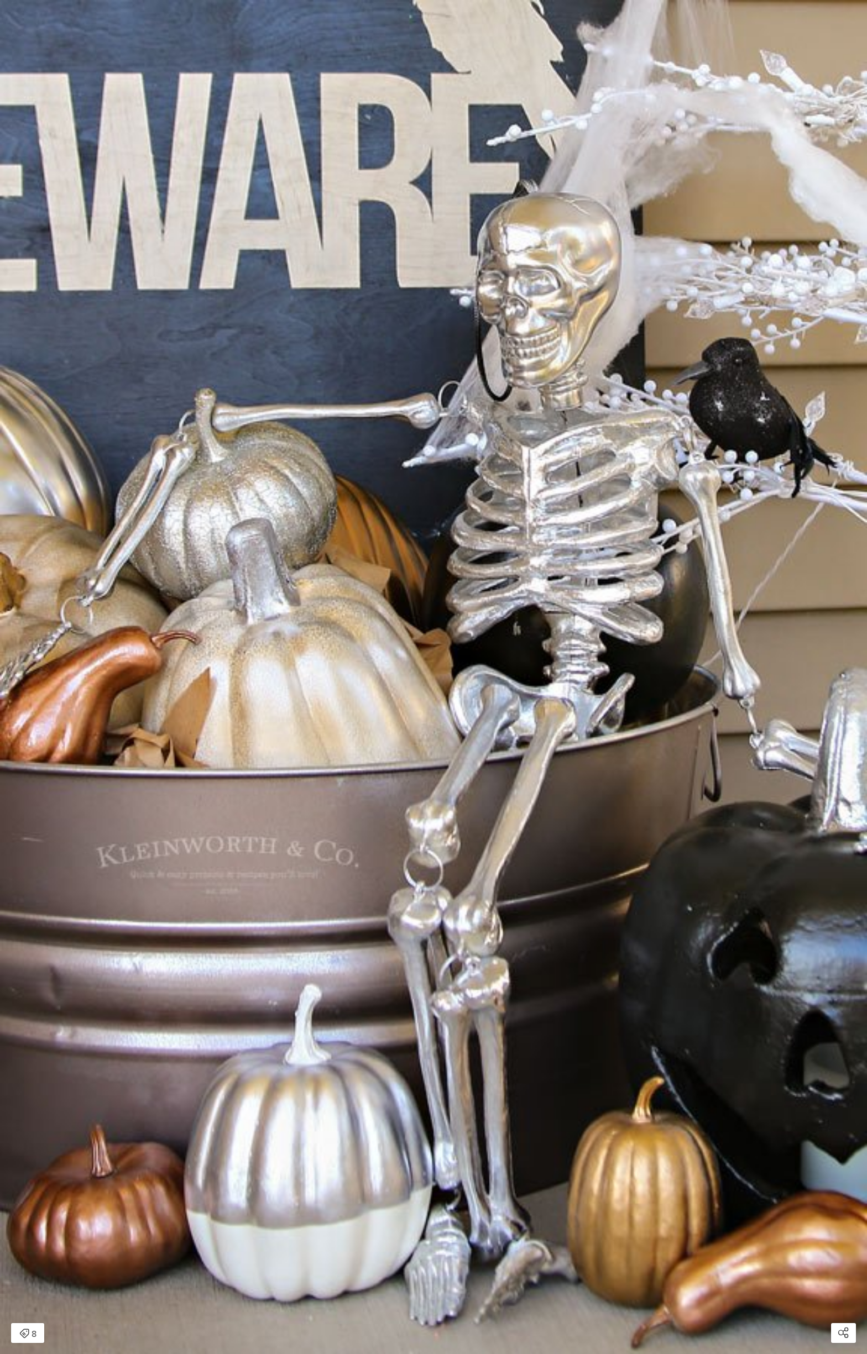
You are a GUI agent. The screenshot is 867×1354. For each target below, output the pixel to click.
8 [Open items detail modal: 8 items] (27, 1334)
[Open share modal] (843, 1333)
